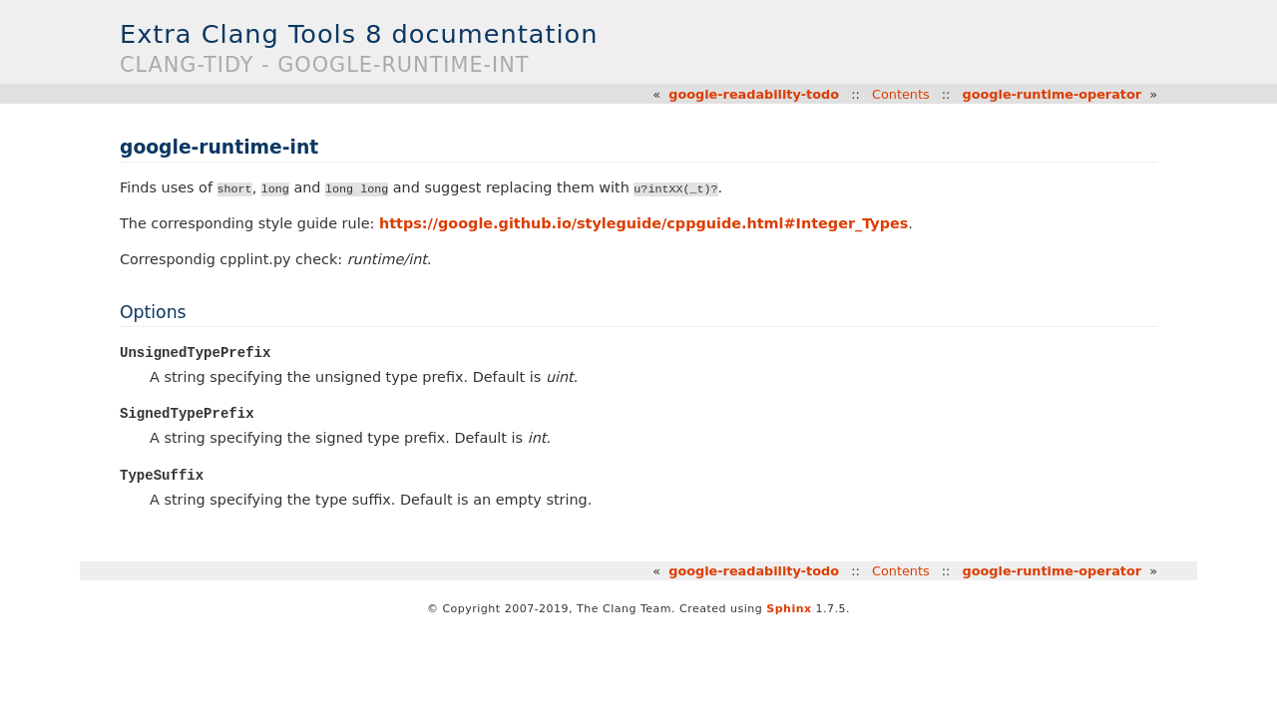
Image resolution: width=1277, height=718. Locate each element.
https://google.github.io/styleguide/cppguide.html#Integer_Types (643, 223)
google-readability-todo (753, 94)
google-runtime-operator (1052, 94)
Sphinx (788, 609)
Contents (901, 94)
